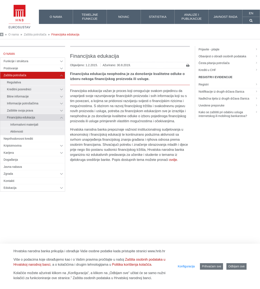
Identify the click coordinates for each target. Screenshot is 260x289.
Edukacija (10, 187)
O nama (13, 34)
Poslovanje (11, 68)
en (251, 13)
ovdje (173, 160)
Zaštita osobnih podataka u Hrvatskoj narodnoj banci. (112, 278)
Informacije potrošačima (22, 103)
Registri (229, 84)
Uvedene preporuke (229, 105)
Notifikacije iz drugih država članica (229, 91)
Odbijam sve (236, 266)
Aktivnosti (16, 131)
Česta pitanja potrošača (229, 63)
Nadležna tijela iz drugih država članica (229, 98)
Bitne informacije (18, 96)
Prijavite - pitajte (229, 49)
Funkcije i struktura (16, 61)
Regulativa (14, 82)
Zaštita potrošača (35, 34)
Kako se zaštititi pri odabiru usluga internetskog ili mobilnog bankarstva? (229, 114)
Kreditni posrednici (19, 89)
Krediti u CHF (229, 70)
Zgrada (8, 173)
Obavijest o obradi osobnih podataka (229, 56)
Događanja (11, 159)
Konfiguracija (186, 266)
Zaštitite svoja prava (20, 110)
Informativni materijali (24, 124)
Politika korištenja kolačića (131, 264)
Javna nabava (13, 166)
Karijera (9, 152)
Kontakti (9, 181)
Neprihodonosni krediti (18, 138)
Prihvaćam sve (211, 266)
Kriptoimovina (13, 145)
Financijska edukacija (65, 34)
